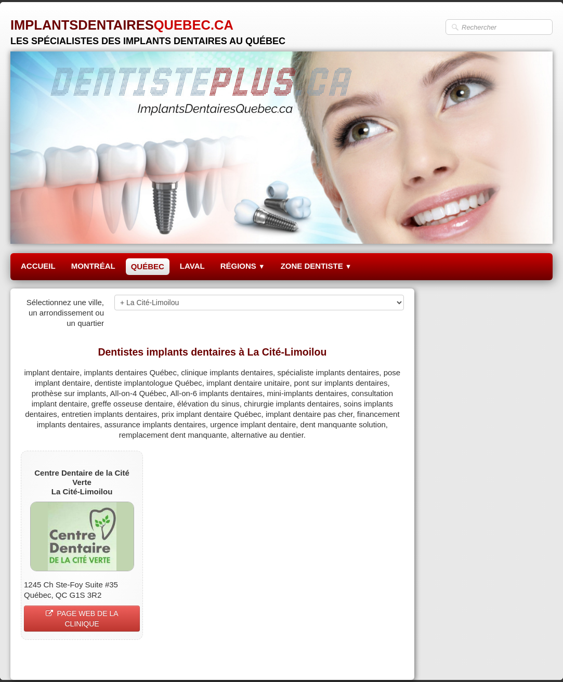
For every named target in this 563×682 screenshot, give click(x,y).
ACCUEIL (38, 265)
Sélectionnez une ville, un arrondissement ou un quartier (65, 312)
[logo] (147, 28)
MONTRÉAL (93, 265)
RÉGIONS (242, 265)
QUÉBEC (147, 266)
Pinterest (388, 659)
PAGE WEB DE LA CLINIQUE (82, 618)
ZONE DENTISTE (316, 265)
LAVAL (192, 265)
